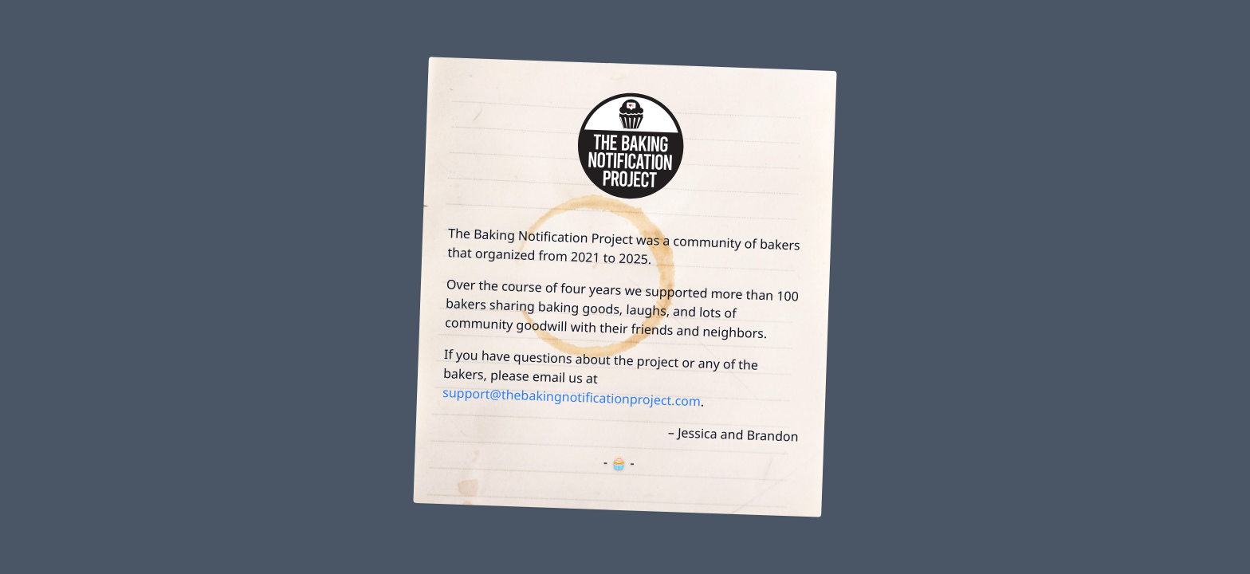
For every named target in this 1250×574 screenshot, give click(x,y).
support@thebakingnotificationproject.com (571, 396)
